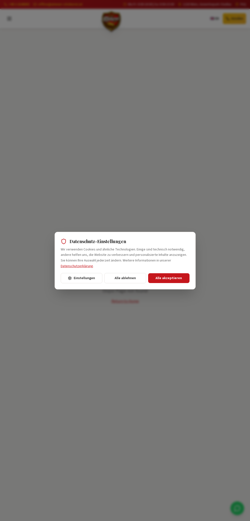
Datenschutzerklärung (77, 266)
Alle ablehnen (125, 278)
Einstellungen (81, 278)
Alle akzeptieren (168, 278)
